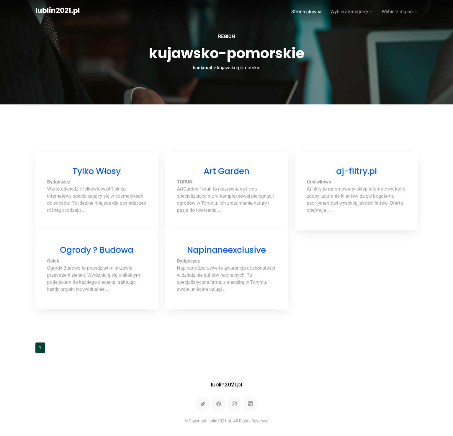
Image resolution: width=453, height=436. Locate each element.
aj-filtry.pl (356, 171)
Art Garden (226, 171)
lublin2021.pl (57, 10)
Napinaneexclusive (226, 250)
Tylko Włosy (97, 171)
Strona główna (306, 11)
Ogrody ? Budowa (96, 250)
